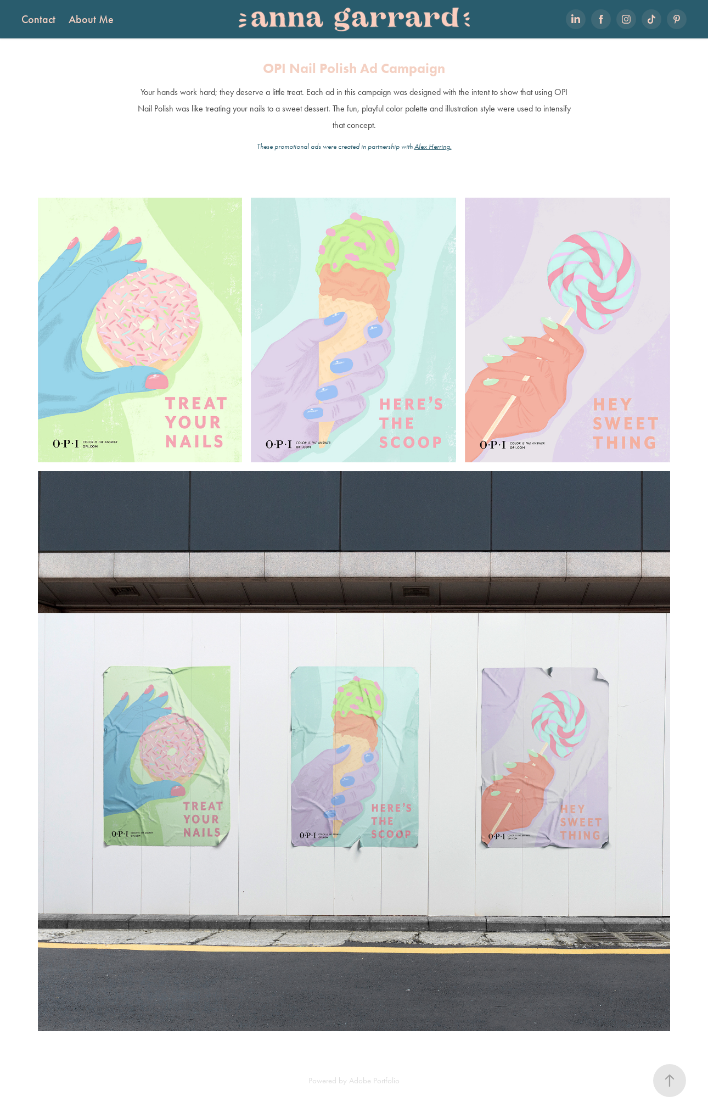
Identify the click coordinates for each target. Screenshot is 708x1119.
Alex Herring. (433, 146)
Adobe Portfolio (374, 1081)
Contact (38, 19)
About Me (91, 19)
